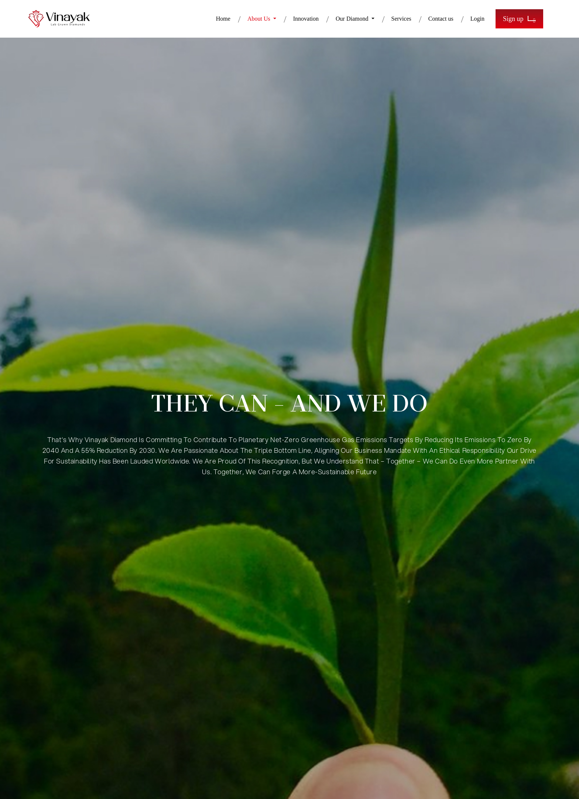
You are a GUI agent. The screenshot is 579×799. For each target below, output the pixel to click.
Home (223, 19)
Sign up (519, 19)
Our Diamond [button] (353, 19)
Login (477, 19)
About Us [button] (259, 19)
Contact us (440, 19)
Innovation (306, 19)
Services (401, 19)
